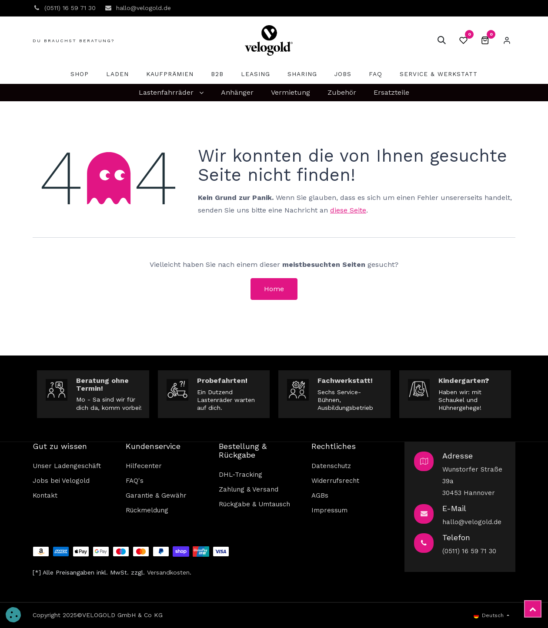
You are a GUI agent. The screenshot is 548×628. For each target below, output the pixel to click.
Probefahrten (221, 380)
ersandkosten (170, 572)
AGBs (319, 495)
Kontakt (45, 495)
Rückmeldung (147, 510)
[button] (441, 40)
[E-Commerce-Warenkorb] (485, 40)
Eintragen (506, 40)
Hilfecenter (144, 466)
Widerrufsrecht (335, 481)
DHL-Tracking (240, 474)
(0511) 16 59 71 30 (469, 551)
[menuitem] (79, 74)
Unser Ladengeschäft (67, 466)
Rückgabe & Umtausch (254, 504)
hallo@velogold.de (471, 522)
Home (274, 289)
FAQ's (135, 481)
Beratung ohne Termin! (102, 384)
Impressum (329, 510)
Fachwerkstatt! (345, 380)
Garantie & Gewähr (156, 495)
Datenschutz (331, 466)
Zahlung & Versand (248, 489)
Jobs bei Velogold (61, 481)
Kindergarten (461, 380)
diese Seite (348, 210)
